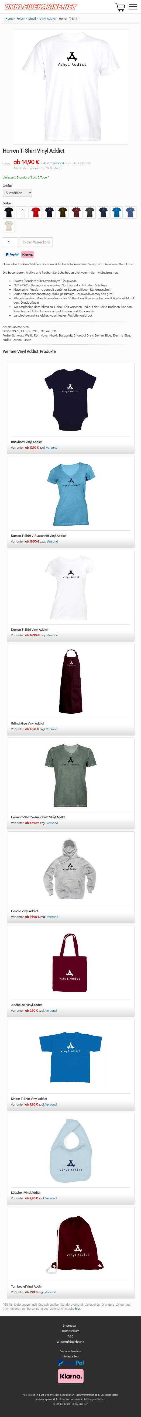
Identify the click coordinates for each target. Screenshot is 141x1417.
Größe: (7, 185)
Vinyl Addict (48, 18)
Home (9, 18)
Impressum (70, 1325)
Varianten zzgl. (28, 447)
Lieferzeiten (71, 1356)
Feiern (21, 18)
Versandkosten (70, 1351)
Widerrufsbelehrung (70, 1341)
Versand (58, 163)
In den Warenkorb (36, 242)
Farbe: (7, 203)
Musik (32, 18)
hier (77, 1308)
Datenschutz (70, 1331)
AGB (70, 1336)
